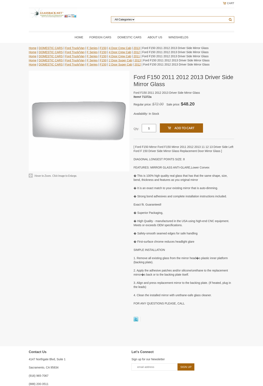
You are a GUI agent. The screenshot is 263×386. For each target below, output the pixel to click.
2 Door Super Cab (120, 60)
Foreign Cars (100, 37)
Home (79, 37)
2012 (136, 52)
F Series (92, 48)
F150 (103, 48)
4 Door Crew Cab (120, 48)
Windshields (178, 37)
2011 (136, 56)
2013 (136, 48)
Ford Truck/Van (75, 48)
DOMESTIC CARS (130, 37)
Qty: (136, 128)
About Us (155, 37)
